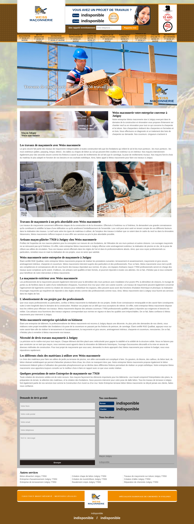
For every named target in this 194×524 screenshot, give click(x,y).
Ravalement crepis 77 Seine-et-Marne (124, 38)
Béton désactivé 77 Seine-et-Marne (39, 38)
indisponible (88, 15)
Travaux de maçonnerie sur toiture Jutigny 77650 (145, 476)
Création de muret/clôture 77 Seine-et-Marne (107, 38)
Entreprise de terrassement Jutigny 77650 (38, 482)
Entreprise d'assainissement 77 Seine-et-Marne (56, 38)
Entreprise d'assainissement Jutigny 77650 (38, 479)
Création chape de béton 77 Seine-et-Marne (91, 38)
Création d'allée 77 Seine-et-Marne (155, 38)
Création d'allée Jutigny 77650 (137, 479)
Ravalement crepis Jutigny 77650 (86, 482)
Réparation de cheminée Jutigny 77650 (141, 482)
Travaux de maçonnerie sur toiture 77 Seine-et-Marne (140, 38)
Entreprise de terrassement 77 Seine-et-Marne (76, 38)
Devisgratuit (110, 17)
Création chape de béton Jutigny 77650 (89, 476)
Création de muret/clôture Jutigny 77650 (89, 479)
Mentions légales (66, 496)
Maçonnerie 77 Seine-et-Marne (24, 38)
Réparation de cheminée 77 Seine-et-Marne (169, 38)
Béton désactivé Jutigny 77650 (33, 476)
